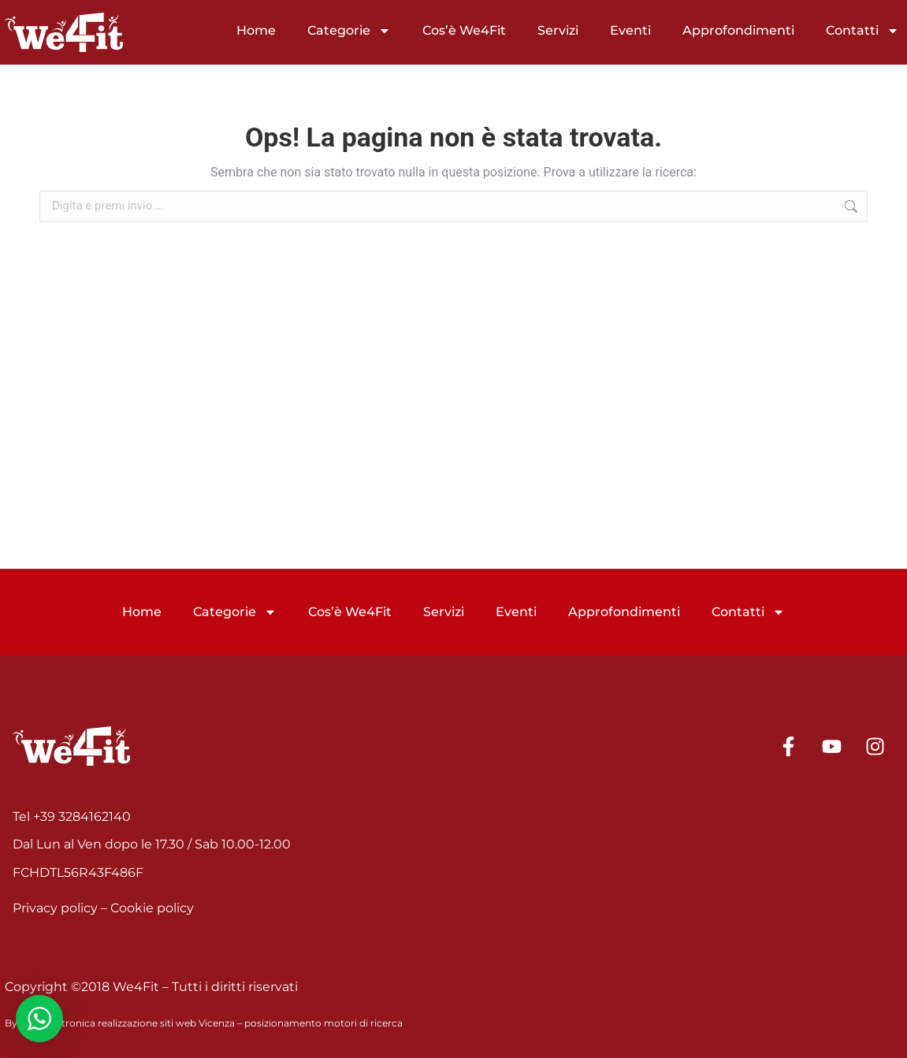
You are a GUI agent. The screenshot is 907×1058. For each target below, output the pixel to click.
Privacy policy (55, 907)
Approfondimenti (738, 30)
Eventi (630, 30)
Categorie (349, 31)
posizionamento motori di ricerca (323, 1023)
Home (256, 30)
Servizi (557, 30)
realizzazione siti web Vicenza (166, 1023)
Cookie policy (152, 907)
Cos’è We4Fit (464, 30)
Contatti (862, 31)
